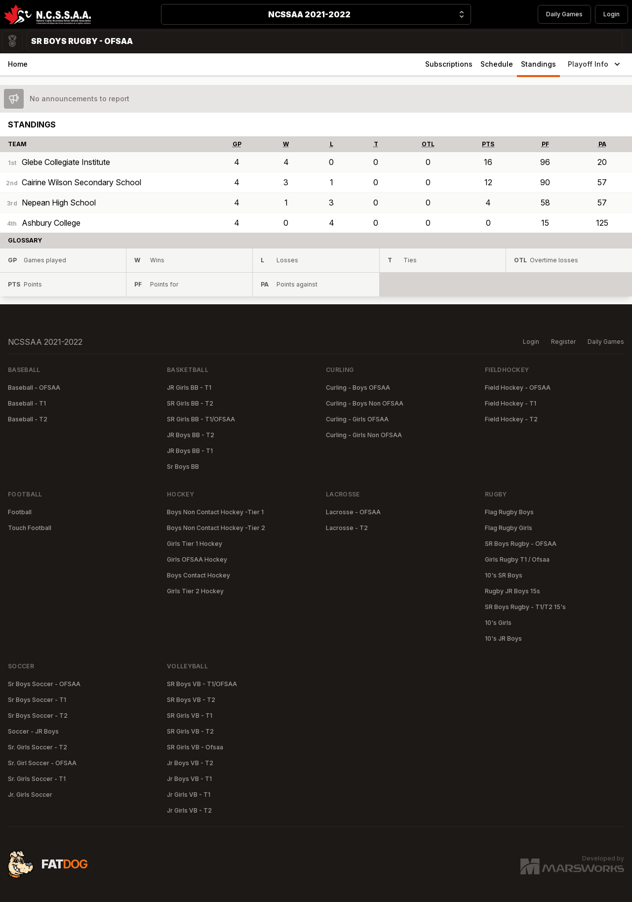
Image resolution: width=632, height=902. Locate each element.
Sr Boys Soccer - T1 (37, 699)
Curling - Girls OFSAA (357, 419)
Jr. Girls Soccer (30, 794)
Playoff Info (595, 64)
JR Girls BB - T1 (189, 387)
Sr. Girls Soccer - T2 (37, 747)
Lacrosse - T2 (347, 528)
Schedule (496, 64)
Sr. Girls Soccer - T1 (37, 778)
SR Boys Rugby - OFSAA (520, 543)
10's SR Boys (503, 575)
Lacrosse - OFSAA (353, 512)
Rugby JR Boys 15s (512, 591)
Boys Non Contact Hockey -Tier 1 (215, 512)
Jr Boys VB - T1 (189, 778)
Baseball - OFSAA (34, 387)
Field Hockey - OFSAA (518, 387)
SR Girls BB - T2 (190, 403)
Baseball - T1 (27, 403)
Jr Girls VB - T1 (188, 794)
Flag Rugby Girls (508, 528)
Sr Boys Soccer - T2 (38, 715)
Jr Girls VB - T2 (189, 810)
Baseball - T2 (27, 419)
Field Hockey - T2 (511, 419)
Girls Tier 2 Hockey (195, 591)
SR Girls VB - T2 (190, 731)
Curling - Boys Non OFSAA (364, 403)
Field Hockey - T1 (510, 403)
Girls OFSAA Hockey (197, 559)
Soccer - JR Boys (33, 731)
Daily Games (564, 14)
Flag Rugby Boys (509, 512)
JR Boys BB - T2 (190, 435)
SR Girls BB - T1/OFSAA (201, 419)
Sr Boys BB (183, 466)
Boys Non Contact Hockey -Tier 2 (216, 528)
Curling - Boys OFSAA (358, 387)
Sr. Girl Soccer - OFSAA (42, 763)
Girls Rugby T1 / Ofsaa (517, 559)
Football (20, 512)
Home (18, 64)
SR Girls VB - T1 (189, 715)
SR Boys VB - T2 (191, 699)
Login (611, 14)
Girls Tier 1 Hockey (194, 543)
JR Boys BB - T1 (190, 450)
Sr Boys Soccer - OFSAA (44, 684)
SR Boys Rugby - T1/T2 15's (525, 607)
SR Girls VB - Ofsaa (195, 747)
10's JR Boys (503, 638)
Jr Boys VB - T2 (190, 763)
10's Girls (498, 622)
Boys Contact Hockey (198, 575)
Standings (538, 64)
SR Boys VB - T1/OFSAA (202, 684)
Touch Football (29, 528)
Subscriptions (449, 64)
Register (563, 341)
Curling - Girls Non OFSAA (364, 435)
